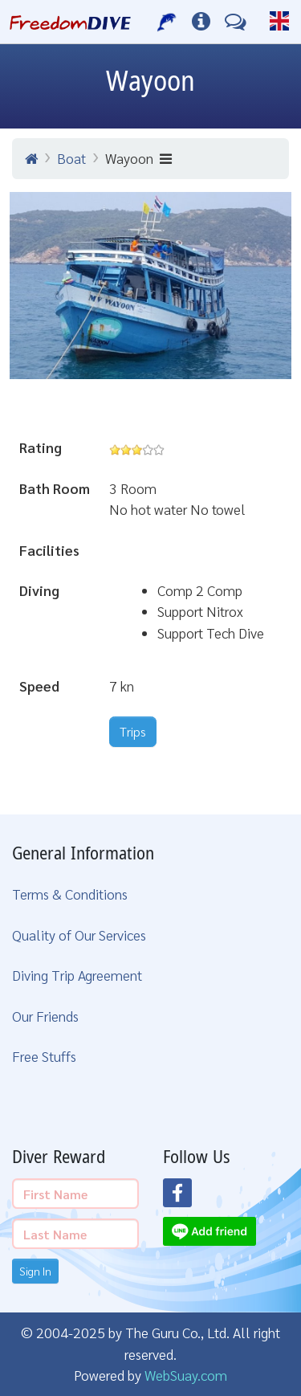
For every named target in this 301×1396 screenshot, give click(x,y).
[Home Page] (70, 22)
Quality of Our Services (79, 934)
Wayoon (138, 158)
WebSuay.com (185, 1374)
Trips (133, 731)
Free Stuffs (44, 1056)
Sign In (35, 1270)
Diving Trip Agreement (77, 974)
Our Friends (45, 1015)
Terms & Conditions (70, 893)
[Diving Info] (201, 22)
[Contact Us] (236, 22)
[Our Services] (167, 22)
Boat (71, 158)
